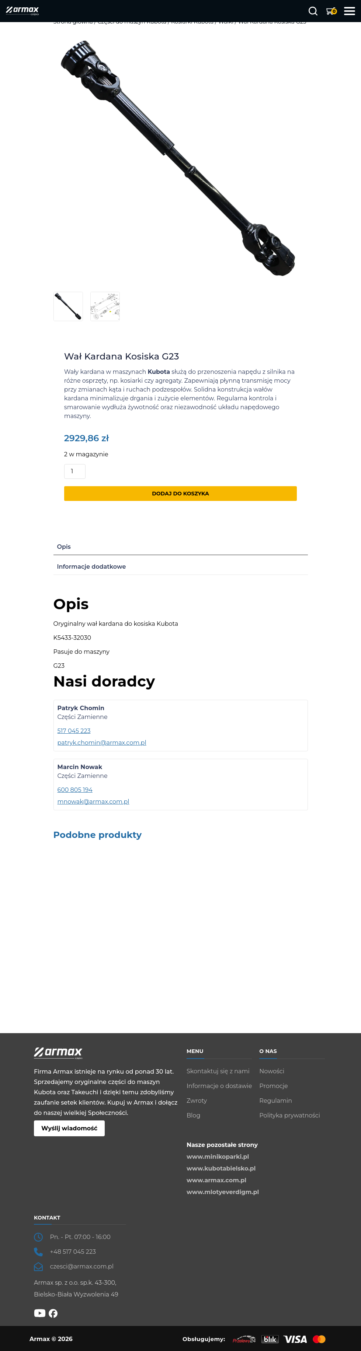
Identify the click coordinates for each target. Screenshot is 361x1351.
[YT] (40, 1312)
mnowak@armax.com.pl (93, 801)
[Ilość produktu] (75, 471)
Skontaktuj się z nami (218, 1071)
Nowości (271, 1071)
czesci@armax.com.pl (82, 1266)
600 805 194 (75, 789)
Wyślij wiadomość (69, 1128)
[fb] (53, 1312)
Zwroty (197, 1100)
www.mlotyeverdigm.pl (223, 1192)
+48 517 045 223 (73, 1251)
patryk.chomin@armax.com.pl (102, 742)
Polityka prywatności (289, 1115)
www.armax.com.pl (216, 1180)
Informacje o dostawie (219, 1085)
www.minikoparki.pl (218, 1156)
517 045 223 (74, 730)
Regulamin (275, 1100)
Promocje (273, 1085)
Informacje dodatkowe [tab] (91, 566)
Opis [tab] (64, 546)
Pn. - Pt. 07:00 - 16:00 (80, 1237)
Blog (193, 1115)
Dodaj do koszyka (180, 493)
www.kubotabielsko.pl (221, 1168)
